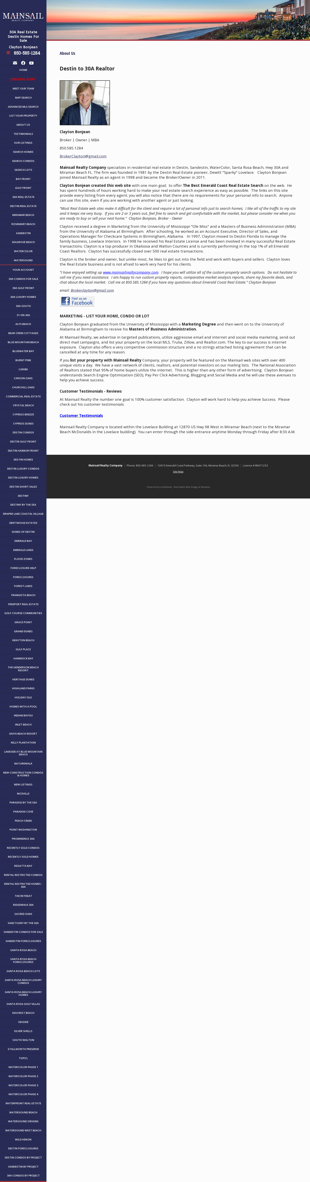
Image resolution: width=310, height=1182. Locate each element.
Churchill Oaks (23, 387)
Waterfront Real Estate (23, 1103)
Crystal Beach (23, 405)
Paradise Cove (23, 811)
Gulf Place (23, 649)
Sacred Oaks (23, 914)
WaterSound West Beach (23, 1130)
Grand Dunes (23, 631)
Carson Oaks (23, 378)
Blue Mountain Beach (23, 342)
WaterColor (23, 251)
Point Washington (23, 829)
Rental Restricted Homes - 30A (23, 885)
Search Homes (23, 152)
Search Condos (23, 161)
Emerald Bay (23, 541)
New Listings (23, 784)
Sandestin (23, 233)
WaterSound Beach (23, 1112)
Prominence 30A (23, 838)
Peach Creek (23, 820)
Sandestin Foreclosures (23, 941)
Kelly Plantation (23, 742)
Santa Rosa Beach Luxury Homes (23, 993)
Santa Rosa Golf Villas (23, 1004)
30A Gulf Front (23, 288)
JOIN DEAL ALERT (23, 79)
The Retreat (23, 896)
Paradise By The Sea (23, 802)
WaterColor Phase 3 (23, 1085)
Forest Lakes (23, 586)
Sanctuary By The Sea (23, 923)
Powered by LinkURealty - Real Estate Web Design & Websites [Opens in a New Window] (178, 487)
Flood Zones (23, 559)
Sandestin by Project (23, 1166)
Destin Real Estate (23, 206)
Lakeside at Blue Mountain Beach (23, 753)
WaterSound (23, 260)
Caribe (23, 369)
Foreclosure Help (23, 568)
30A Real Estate (23, 197)
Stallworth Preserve (23, 1049)
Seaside (23, 1022)
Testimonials (23, 134)
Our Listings (23, 142)
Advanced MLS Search (23, 106)
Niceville (23, 793)
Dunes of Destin (23, 532)
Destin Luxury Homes (23, 477)
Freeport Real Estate (23, 604)
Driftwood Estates (23, 523)
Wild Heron (23, 1139)
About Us (23, 124)
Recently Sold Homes (23, 856)
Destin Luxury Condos (23, 468)
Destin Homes (23, 459)
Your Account (23, 270)
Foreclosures (23, 577)
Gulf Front (23, 188)
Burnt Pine (23, 360)
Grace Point (23, 622)
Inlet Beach (23, 724)
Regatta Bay (23, 866)
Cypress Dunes (23, 423)
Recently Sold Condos (23, 848)
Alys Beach (23, 324)
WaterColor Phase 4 (23, 1094)
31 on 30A (23, 315)
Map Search (23, 97)
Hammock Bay (23, 658)
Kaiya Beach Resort (23, 733)
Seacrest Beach (23, 1013)
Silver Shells (23, 1031)
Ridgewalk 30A (23, 905)
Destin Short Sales (23, 486)
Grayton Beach (23, 640)
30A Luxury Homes (23, 297)
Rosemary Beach (23, 224)
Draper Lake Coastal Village (23, 514)
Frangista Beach (23, 595)
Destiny (23, 495)
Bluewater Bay (23, 351)
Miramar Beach (23, 215)
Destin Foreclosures (23, 1148)
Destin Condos (23, 432)
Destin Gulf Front (23, 441)
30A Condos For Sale (23, 279)
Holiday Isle (23, 697)
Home (23, 70)
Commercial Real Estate (23, 396)
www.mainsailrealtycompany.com (130, 272)
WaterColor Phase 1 (23, 1067)
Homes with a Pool (23, 706)
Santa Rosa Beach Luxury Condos (23, 981)
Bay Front (23, 179)
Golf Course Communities (23, 613)
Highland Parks (23, 688)
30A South (23, 306)
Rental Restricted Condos (23, 875)
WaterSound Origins (23, 1121)
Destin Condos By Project (23, 1157)
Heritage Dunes (23, 679)
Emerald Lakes (23, 550)
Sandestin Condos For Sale (23, 932)
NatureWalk (23, 763)
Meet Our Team (23, 88)
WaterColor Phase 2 (23, 1076)
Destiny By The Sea (23, 504)
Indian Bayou (23, 715)
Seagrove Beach (23, 242)
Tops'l (23, 1058)
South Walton (23, 1040)
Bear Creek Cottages (23, 333)
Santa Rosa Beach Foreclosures (23, 960)
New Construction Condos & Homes (23, 774)
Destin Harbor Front (23, 450)
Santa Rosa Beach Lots (23, 971)
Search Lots (23, 170)
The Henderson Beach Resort (23, 669)
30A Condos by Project (23, 1175)
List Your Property (23, 115)
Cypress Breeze (23, 414)
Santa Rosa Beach (23, 950)
